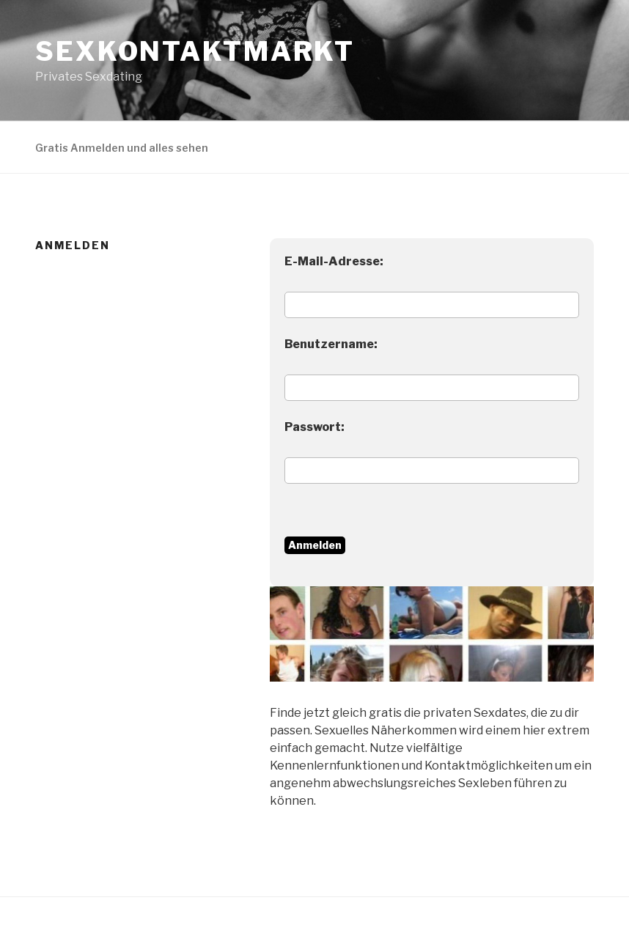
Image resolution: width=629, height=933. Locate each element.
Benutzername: (331, 344)
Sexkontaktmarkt (195, 51)
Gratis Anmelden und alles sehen (121, 147)
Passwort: (314, 427)
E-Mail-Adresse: (333, 261)
